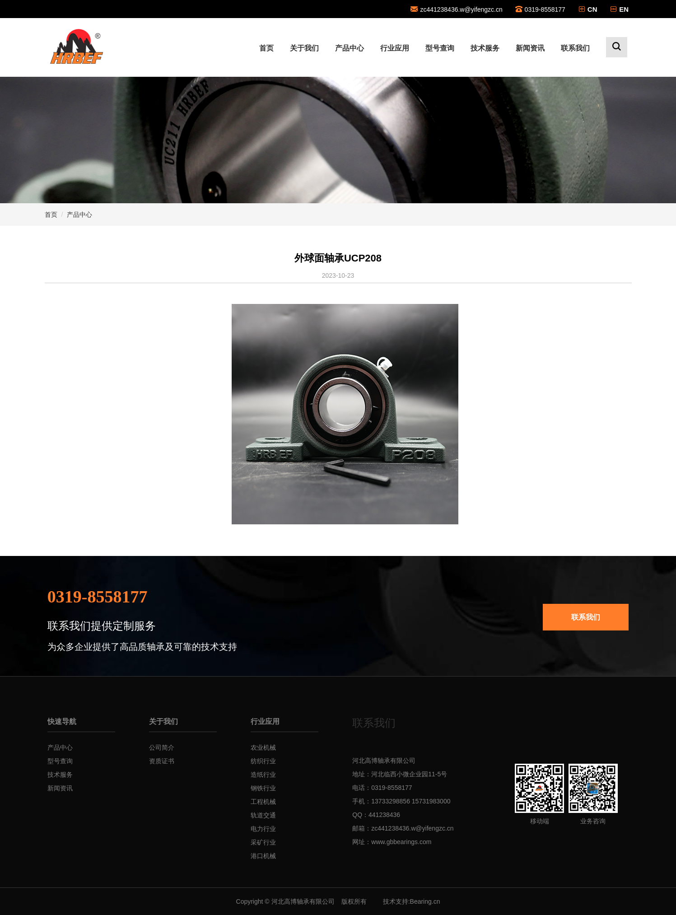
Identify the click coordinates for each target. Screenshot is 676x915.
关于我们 (304, 48)
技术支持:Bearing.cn (411, 901)
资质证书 (161, 761)
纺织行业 (263, 761)
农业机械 (263, 747)
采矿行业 (263, 842)
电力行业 (263, 828)
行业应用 (394, 48)
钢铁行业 (263, 788)
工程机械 (263, 801)
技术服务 (485, 48)
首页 (266, 48)
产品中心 (349, 48)
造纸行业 (263, 774)
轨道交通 (263, 815)
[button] (616, 47)
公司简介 (161, 747)
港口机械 (263, 855)
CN (592, 9)
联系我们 (575, 48)
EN (624, 9)
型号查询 (439, 48)
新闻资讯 (530, 48)
